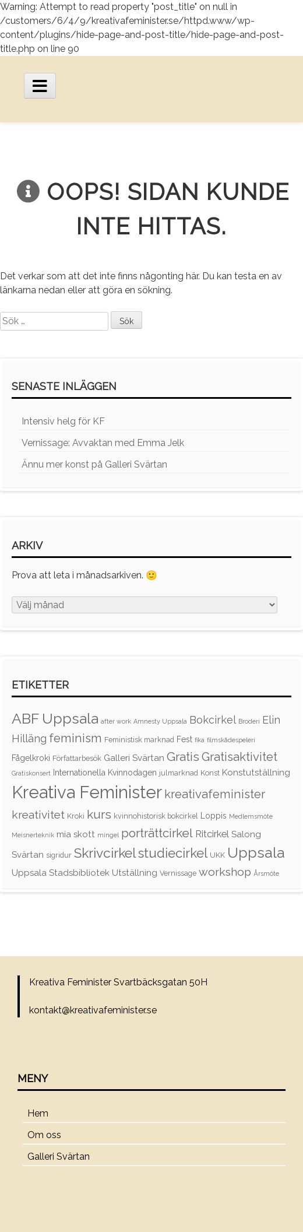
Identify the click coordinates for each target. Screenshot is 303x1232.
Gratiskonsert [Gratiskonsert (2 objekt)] (31, 773)
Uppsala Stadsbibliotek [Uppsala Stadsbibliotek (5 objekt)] (61, 873)
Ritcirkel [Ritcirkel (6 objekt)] (212, 834)
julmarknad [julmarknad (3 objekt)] (178, 772)
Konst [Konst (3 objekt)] (210, 772)
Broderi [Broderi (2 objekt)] (249, 721)
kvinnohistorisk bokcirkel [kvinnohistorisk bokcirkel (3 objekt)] (156, 816)
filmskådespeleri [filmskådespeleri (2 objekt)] (231, 739)
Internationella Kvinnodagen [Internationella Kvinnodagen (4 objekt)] (105, 772)
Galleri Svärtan (58, 1156)
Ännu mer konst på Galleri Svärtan (94, 464)
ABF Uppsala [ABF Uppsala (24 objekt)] (55, 718)
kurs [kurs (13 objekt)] (99, 814)
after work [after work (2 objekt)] (116, 721)
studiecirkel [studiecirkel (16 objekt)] (172, 853)
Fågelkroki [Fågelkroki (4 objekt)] (31, 758)
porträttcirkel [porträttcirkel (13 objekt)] (157, 833)
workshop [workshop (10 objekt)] (225, 871)
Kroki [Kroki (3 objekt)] (75, 816)
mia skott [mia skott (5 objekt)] (76, 834)
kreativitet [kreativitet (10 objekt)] (38, 814)
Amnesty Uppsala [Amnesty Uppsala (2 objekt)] (160, 721)
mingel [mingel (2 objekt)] (108, 834)
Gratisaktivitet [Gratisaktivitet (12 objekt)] (239, 757)
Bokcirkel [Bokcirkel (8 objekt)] (212, 720)
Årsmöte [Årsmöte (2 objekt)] (266, 873)
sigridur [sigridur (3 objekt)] (59, 855)
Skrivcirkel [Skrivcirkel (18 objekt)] (105, 853)
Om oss (44, 1134)
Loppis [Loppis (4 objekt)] (213, 815)
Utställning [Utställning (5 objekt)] (134, 873)
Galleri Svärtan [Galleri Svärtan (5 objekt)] (134, 758)
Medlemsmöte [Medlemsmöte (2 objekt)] (251, 816)
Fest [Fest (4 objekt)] (184, 739)
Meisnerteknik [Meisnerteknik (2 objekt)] (33, 834)
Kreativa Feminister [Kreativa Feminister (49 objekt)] (87, 792)
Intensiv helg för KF (63, 421)
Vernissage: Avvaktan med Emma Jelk (103, 442)
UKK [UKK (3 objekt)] (217, 855)
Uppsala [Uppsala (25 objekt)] (256, 852)
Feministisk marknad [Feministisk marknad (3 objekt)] (139, 739)
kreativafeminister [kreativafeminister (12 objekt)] (214, 794)
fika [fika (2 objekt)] (200, 739)
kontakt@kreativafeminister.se (93, 1010)
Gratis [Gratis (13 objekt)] (183, 756)
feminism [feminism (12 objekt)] (75, 738)
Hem (37, 1113)
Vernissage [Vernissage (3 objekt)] (178, 873)
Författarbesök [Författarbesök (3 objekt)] (76, 758)
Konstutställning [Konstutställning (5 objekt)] (256, 772)
